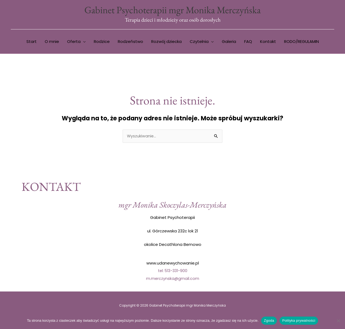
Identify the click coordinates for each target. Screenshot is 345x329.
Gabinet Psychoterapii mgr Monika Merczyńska (172, 10)
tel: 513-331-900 (172, 271)
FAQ (248, 42)
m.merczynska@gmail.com (172, 279)
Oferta (74, 42)
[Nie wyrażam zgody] (338, 320)
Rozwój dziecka (166, 42)
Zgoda (269, 320)
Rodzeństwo (130, 42)
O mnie (52, 42)
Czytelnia (199, 42)
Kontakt (268, 42)
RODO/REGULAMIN (301, 42)
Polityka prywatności (298, 320)
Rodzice (102, 42)
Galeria (229, 42)
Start (31, 42)
